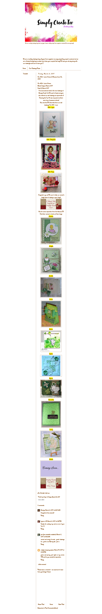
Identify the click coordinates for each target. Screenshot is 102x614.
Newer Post (41, 604)
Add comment (42, 564)
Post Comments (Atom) (51, 608)
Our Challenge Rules (34, 68)
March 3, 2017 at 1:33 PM (54, 521)
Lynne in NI (44, 521)
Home (24, 68)
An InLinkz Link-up (43, 493)
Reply (42, 515)
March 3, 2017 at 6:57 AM (52, 510)
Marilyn (43, 510)
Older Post (61, 604)
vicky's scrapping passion (47, 550)
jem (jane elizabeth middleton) (48, 534)
